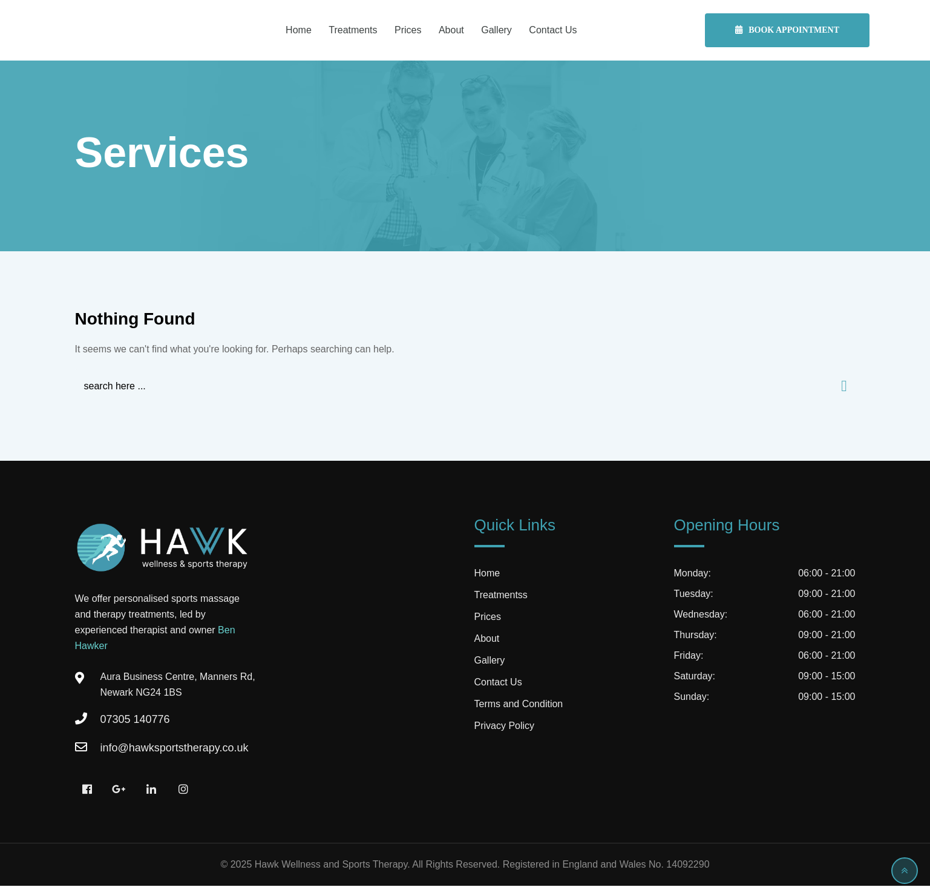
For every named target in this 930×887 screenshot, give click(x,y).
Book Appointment (787, 30)
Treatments (353, 30)
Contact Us (553, 30)
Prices (408, 30)
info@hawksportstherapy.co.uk (174, 749)
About (451, 30)
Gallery (496, 30)
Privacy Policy (504, 727)
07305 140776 (135, 720)
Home (299, 30)
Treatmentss (501, 596)
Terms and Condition (518, 705)
